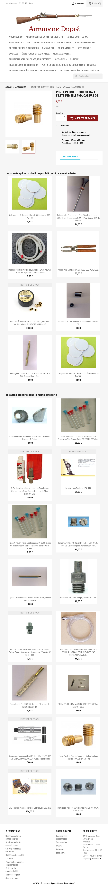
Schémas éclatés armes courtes (13, 837)
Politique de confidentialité (11, 870)
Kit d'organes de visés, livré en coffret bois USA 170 (30, 808)
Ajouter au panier (82, 118)
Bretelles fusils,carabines (24, 48)
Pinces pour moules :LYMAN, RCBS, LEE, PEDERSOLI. (78, 270)
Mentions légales (12, 874)
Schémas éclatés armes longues (13, 844)
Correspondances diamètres (13, 850)
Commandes (61, 842)
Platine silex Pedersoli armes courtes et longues (68, 65)
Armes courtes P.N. (78, 37)
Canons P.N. (48, 48)
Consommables (66, 48)
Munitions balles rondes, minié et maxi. (30, 59)
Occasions (61, 59)
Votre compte (63, 831)
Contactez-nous (12, 878)
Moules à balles (62, 53)
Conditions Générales (14, 855)
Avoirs (59, 846)
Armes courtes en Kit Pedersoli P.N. (45, 37)
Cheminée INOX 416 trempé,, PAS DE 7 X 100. (78, 597)
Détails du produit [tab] (70, 156)
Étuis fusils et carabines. (36, 53)
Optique (74, 59)
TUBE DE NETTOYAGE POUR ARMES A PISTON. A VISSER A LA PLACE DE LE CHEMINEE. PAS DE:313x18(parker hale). (78, 652)
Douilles (13, 53)
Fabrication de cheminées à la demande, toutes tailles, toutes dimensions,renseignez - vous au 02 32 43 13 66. (30, 652)
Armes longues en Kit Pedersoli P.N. (53, 42)
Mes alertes (61, 853)
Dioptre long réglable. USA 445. (78, 488)
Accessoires (15, 37)
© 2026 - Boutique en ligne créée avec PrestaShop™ (54, 883)
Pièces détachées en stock (23, 65)
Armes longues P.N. (85, 42)
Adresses (60, 849)
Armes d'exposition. (19, 42)
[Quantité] (59, 118)
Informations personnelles (61, 837)
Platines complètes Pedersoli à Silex (80, 70)
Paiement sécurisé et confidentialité (14, 863)
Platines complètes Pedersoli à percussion (33, 70)
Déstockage (84, 48)
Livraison (9, 858)
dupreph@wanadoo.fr (92, 858)
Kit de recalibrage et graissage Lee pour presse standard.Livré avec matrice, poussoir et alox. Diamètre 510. (30, 491)
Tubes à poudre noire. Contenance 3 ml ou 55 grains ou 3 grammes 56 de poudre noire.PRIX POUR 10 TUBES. (30, 546)
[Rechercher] (88, 76)
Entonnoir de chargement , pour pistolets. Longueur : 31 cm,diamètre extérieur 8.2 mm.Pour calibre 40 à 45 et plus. (78, 218)
